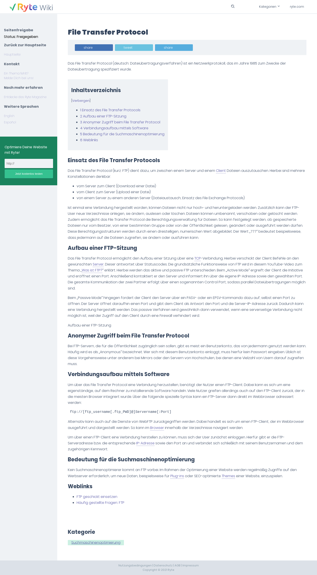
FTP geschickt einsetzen (97, 496)
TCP (197, 258)
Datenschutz (163, 565)
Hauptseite (12, 54)
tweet (128, 47)
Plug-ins (177, 476)
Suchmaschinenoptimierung (95, 542)
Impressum (190, 565)
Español (10, 122)
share (88, 47)
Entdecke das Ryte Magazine (25, 97)
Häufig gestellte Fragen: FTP (100, 502)
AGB (178, 565)
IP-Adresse (145, 443)
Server (98, 264)
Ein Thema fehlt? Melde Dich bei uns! (18, 75)
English (9, 116)
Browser (157, 427)
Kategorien (269, 6)
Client (221, 170)
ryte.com (297, 6)
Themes (228, 476)
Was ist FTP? (92, 270)
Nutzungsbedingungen (135, 565)
